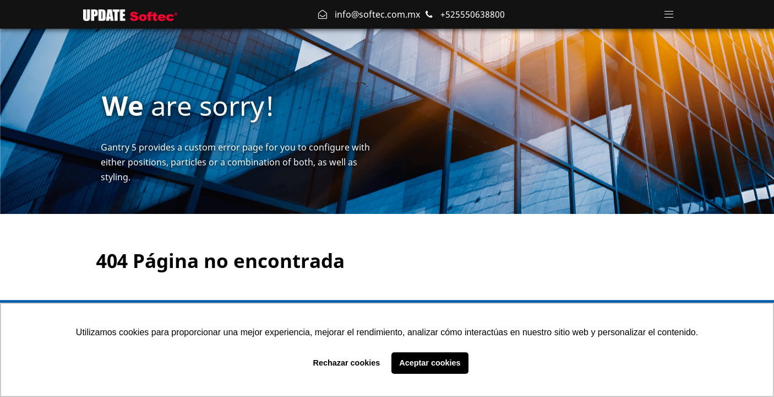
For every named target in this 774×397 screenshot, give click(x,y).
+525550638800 (471, 14)
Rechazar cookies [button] (346, 362)
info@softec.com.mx (376, 14)
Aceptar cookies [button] (429, 362)
